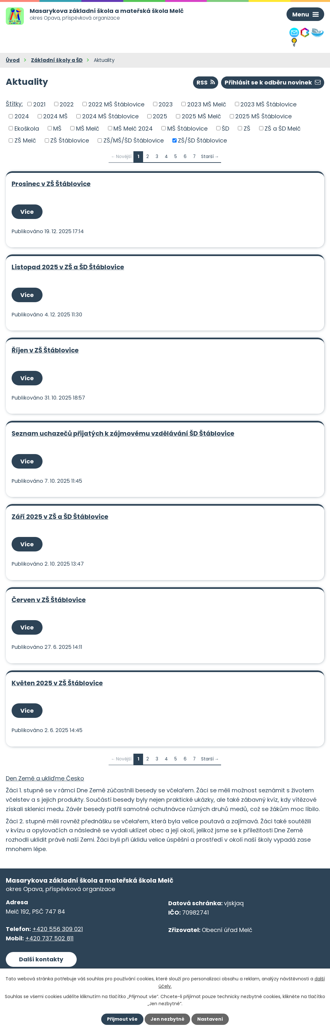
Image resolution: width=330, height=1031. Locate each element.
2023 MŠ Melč (206, 104)
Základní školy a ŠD (56, 60)
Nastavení (210, 1019)
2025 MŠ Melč (201, 116)
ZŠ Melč (25, 140)
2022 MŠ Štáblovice (116, 104)
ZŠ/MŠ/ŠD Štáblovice (133, 140)
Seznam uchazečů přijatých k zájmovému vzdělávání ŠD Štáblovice (123, 433)
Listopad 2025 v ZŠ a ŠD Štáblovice (68, 267)
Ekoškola (27, 128)
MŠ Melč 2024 (133, 128)
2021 (39, 104)
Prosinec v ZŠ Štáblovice (51, 183)
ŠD (225, 128)
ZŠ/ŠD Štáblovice (202, 140)
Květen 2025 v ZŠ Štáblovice (57, 683)
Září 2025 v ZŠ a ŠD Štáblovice (60, 516)
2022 (67, 104)
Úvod (13, 60)
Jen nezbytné (167, 1019)
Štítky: (14, 104)
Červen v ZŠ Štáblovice (49, 599)
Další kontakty (41, 959)
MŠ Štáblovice (187, 128)
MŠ (57, 128)
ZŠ (247, 128)
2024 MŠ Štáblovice (110, 116)
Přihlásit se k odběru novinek (273, 82)
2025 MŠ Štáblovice (263, 116)
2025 (160, 116)
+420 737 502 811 (49, 938)
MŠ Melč (87, 128)
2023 (166, 104)
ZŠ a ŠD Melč (283, 128)
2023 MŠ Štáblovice (268, 104)
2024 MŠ (55, 116)
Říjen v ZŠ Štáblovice (45, 350)
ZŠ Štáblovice (69, 140)
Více (27, 212)
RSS (206, 82)
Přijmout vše (122, 1019)
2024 (22, 116)
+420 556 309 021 (57, 929)
